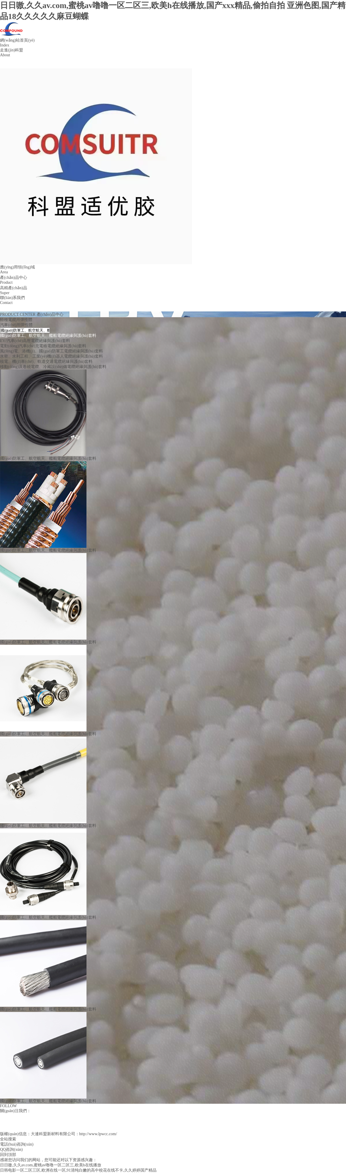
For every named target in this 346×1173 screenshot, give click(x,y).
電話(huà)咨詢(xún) (16, 1144)
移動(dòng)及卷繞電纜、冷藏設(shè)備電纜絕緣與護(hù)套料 (53, 367)
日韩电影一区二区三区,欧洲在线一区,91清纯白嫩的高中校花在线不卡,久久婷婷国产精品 (78, 1170)
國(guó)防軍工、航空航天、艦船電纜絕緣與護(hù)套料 (48, 335)
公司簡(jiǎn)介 (12, 60)
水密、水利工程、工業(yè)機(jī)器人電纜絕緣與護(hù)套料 (51, 356)
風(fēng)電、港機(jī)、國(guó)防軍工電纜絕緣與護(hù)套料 (51, 351)
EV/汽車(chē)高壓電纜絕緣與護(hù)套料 (35, 341)
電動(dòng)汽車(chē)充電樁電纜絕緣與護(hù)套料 (43, 346)
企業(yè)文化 (11, 65)
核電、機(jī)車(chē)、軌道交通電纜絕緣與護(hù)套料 (46, 361)
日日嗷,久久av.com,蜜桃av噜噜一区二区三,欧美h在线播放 (50, 1165)
